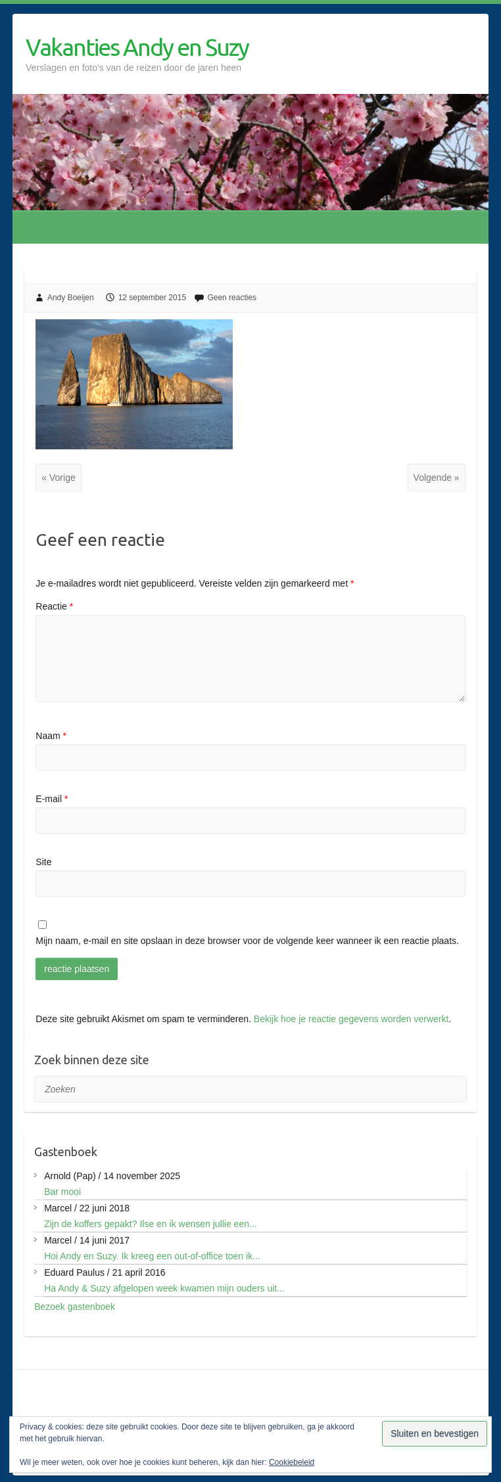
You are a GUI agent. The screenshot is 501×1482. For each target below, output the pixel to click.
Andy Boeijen (70, 297)
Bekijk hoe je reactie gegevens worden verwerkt (351, 1019)
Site (43, 862)
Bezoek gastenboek (74, 1306)
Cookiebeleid (291, 1462)
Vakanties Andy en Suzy (137, 47)
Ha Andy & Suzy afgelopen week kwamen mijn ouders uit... (164, 1288)
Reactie (54, 606)
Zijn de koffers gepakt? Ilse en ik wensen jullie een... (150, 1224)
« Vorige (58, 477)
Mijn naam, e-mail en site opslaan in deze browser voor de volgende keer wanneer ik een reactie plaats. (247, 940)
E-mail (52, 799)
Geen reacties (231, 297)
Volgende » (437, 477)
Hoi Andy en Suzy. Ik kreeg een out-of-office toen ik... (152, 1256)
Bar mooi (62, 1191)
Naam (51, 735)
